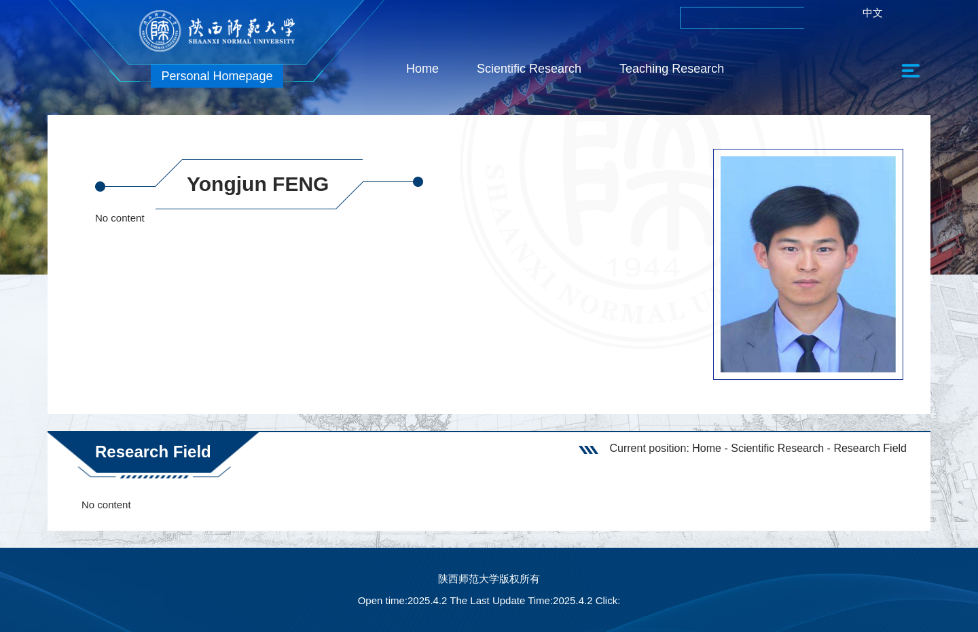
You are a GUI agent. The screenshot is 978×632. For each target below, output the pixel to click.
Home (422, 68)
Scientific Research (529, 68)
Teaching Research (671, 68)
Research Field (870, 448)
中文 (873, 12)
